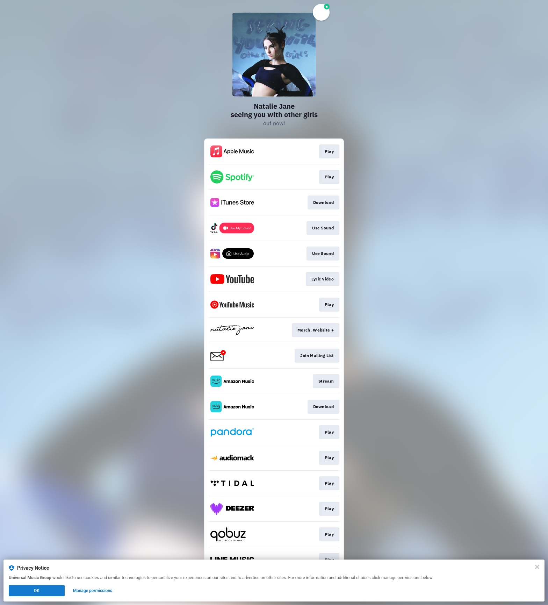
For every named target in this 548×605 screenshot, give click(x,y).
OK (36, 590)
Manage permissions (93, 590)
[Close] (537, 566)
